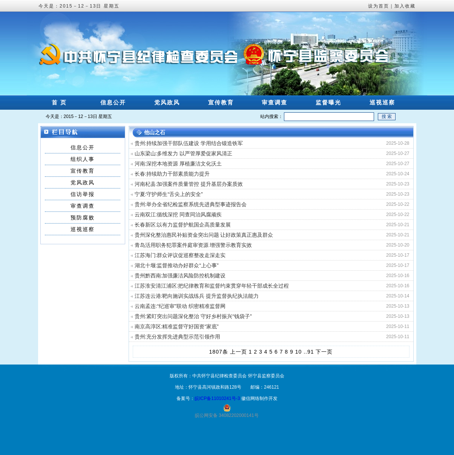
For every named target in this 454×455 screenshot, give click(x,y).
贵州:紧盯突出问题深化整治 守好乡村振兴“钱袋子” (193, 316)
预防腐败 (83, 217)
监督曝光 (328, 102)
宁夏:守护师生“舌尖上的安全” (169, 194)
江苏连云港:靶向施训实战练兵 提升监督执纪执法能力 (197, 296)
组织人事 (83, 159)
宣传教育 (221, 102)
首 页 (59, 102)
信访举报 (83, 194)
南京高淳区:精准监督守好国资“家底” (177, 326)
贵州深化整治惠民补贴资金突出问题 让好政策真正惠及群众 (204, 235)
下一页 (324, 352)
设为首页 (378, 6)
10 (298, 352)
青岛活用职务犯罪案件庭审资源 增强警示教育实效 (193, 245)
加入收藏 (405, 6)
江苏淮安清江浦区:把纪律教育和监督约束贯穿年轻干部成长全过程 (212, 286)
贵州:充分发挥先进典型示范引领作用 (178, 337)
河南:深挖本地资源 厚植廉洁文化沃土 (178, 164)
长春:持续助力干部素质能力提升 (172, 174)
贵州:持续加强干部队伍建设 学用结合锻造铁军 (189, 143)
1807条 (218, 352)
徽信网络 (250, 398)
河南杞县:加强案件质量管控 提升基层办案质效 (189, 184)
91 (310, 352)
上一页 (238, 352)
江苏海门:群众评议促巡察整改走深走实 (180, 255)
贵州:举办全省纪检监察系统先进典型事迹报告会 (191, 204)
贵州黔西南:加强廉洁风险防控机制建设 (180, 276)
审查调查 (274, 102)
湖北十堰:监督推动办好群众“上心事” (177, 265)
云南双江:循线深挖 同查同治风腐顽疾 (178, 214)
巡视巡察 (382, 102)
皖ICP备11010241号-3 (217, 398)
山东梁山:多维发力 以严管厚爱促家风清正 (184, 153)
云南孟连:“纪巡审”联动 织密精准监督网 (180, 306)
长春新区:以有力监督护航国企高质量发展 (183, 225)
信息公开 (113, 102)
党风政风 (167, 102)
